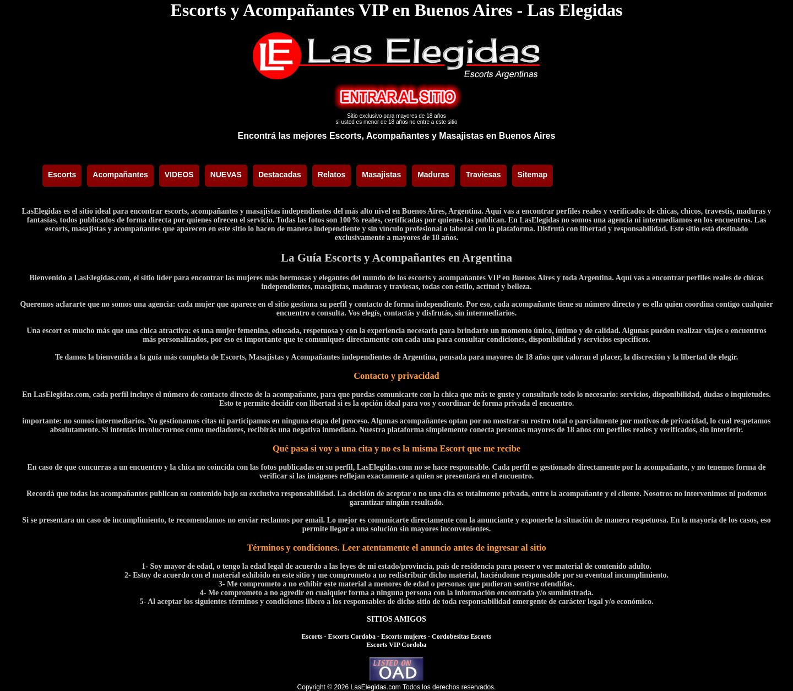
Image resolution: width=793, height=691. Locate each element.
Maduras (433, 174)
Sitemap (532, 174)
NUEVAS (226, 174)
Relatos (332, 174)
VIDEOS (179, 174)
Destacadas (279, 174)
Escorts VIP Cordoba (396, 645)
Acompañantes (120, 174)
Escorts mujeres (403, 636)
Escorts (62, 174)
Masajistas (381, 174)
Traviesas (483, 174)
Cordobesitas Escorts (461, 636)
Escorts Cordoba (352, 636)
